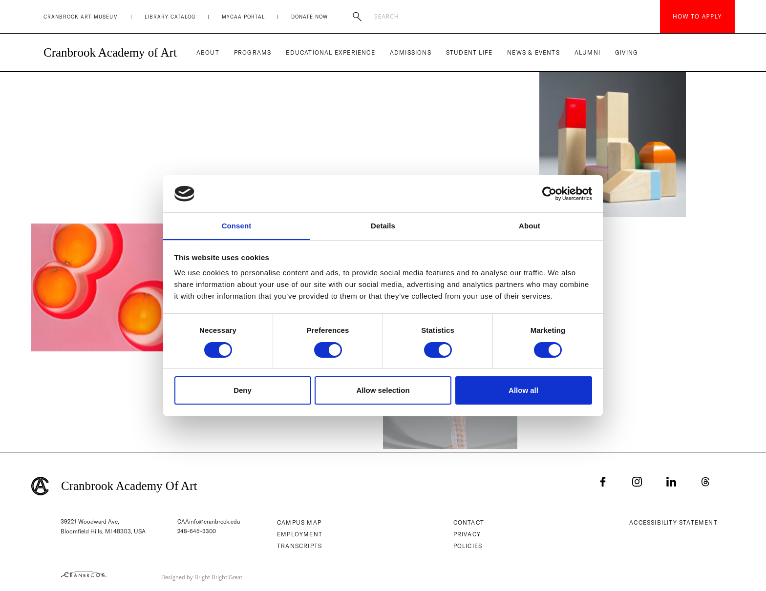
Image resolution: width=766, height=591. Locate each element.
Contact (470, 522)
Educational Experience (330, 52)
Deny (243, 391)
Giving (626, 52)
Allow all (523, 391)
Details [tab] (383, 226)
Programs (253, 52)
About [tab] (529, 226)
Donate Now (309, 17)
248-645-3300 (197, 531)
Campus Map (300, 522)
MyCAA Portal (243, 17)
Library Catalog (170, 17)
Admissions (410, 52)
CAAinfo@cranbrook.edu (209, 521)
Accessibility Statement (675, 522)
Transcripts (300, 546)
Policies (469, 546)
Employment (301, 534)
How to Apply (697, 16)
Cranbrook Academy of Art (110, 52)
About (207, 52)
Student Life (469, 52)
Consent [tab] (237, 226)
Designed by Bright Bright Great (218, 575)
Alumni (587, 52)
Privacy (468, 534)
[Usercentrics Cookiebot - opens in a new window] (549, 193)
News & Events (533, 52)
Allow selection (382, 391)
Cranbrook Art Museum (80, 17)
